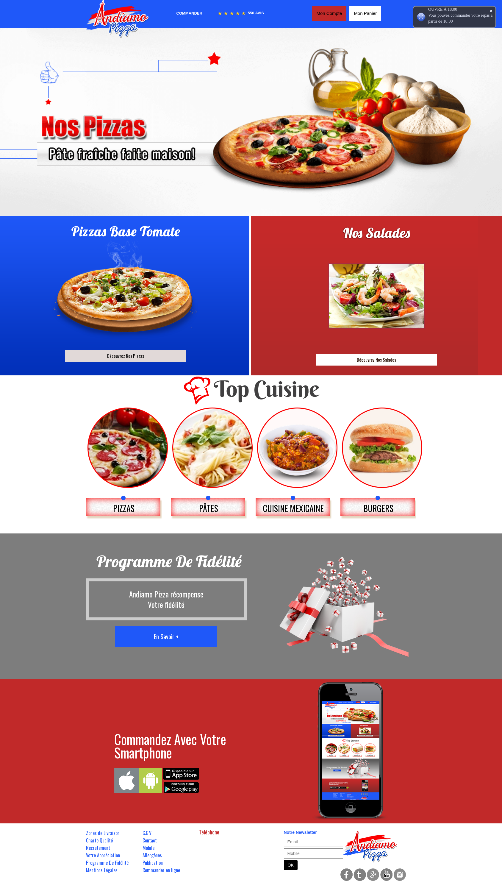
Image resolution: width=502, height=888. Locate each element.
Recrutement (98, 847)
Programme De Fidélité (107, 862)
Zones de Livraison (103, 833)
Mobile (148, 847)
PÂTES (208, 508)
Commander (189, 13)
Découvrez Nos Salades (376, 359)
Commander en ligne (161, 870)
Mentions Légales (102, 870)
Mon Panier (365, 13)
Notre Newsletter (300, 832)
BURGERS (378, 508)
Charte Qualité (99, 840)
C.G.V (147, 833)
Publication (153, 862)
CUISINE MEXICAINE (293, 508)
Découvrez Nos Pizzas (125, 355)
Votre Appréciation (103, 855)
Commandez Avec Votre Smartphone (170, 745)
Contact (150, 840)
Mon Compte (329, 13)
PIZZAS (124, 508)
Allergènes (152, 855)
